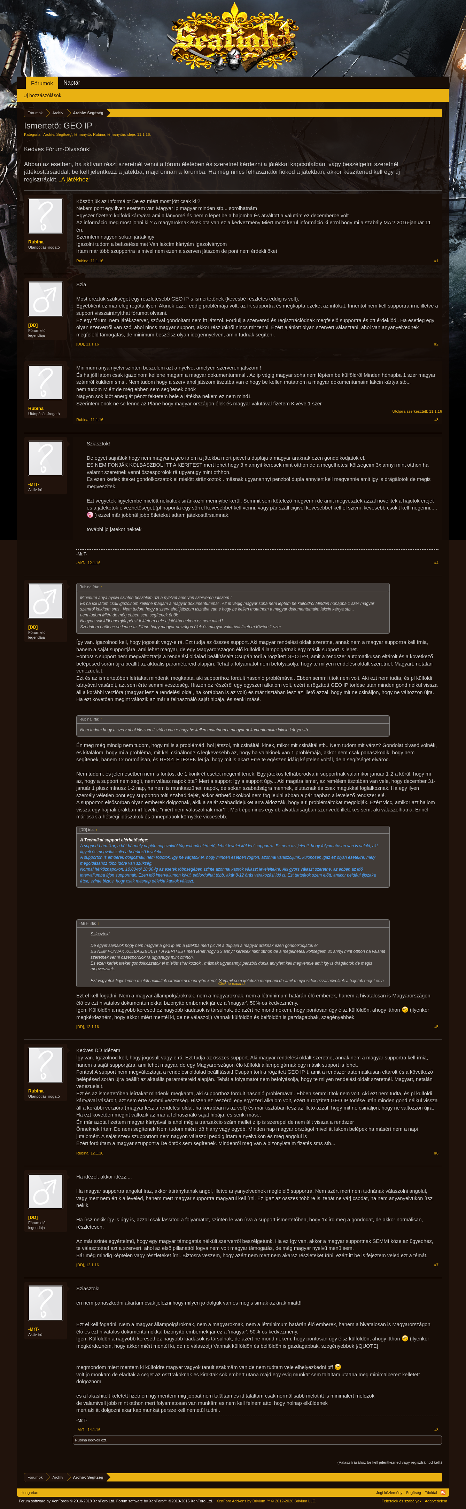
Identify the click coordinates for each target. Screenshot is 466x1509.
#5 (436, 1027)
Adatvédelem (436, 1501)
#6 (436, 1153)
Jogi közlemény (389, 1493)
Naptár (71, 83)
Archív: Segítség (57, 134)
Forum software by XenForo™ (164, 1501)
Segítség (413, 1493)
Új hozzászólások (42, 95)
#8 (436, 1430)
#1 (436, 261)
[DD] (33, 325)
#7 (436, 1265)
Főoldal (431, 1493)
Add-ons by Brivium (266, 1501)
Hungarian (29, 1493)
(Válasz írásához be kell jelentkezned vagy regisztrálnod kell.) (389, 1462)
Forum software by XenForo (67, 1501)
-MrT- (33, 484)
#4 (436, 563)
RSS (443, 1492)
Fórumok (42, 83)
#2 (436, 344)
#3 (436, 420)
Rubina (99, 134)
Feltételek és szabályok (401, 1501)
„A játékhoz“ (75, 179)
